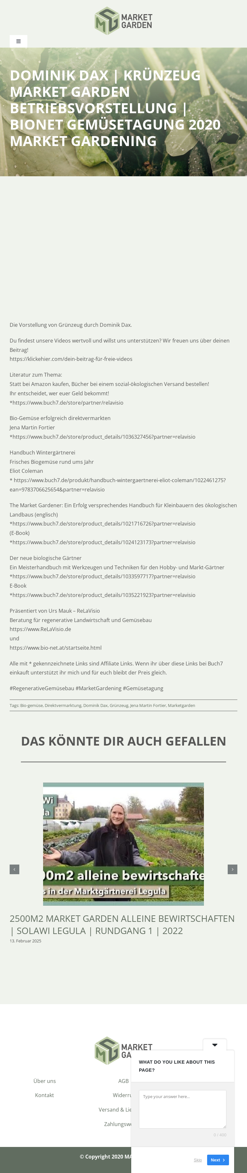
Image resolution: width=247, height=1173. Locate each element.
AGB (123, 1081)
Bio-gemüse (31, 705)
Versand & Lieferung (123, 1109)
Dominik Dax (95, 705)
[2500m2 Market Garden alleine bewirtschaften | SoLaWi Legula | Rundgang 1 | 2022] (123, 786)
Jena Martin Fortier (148, 705)
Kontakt (44, 1095)
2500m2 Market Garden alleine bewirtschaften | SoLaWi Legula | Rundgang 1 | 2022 (122, 924)
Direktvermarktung (63, 705)
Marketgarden (181, 705)
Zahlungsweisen (123, 1124)
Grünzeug (119, 705)
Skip (198, 1160)
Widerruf (123, 1095)
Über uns (44, 1081)
